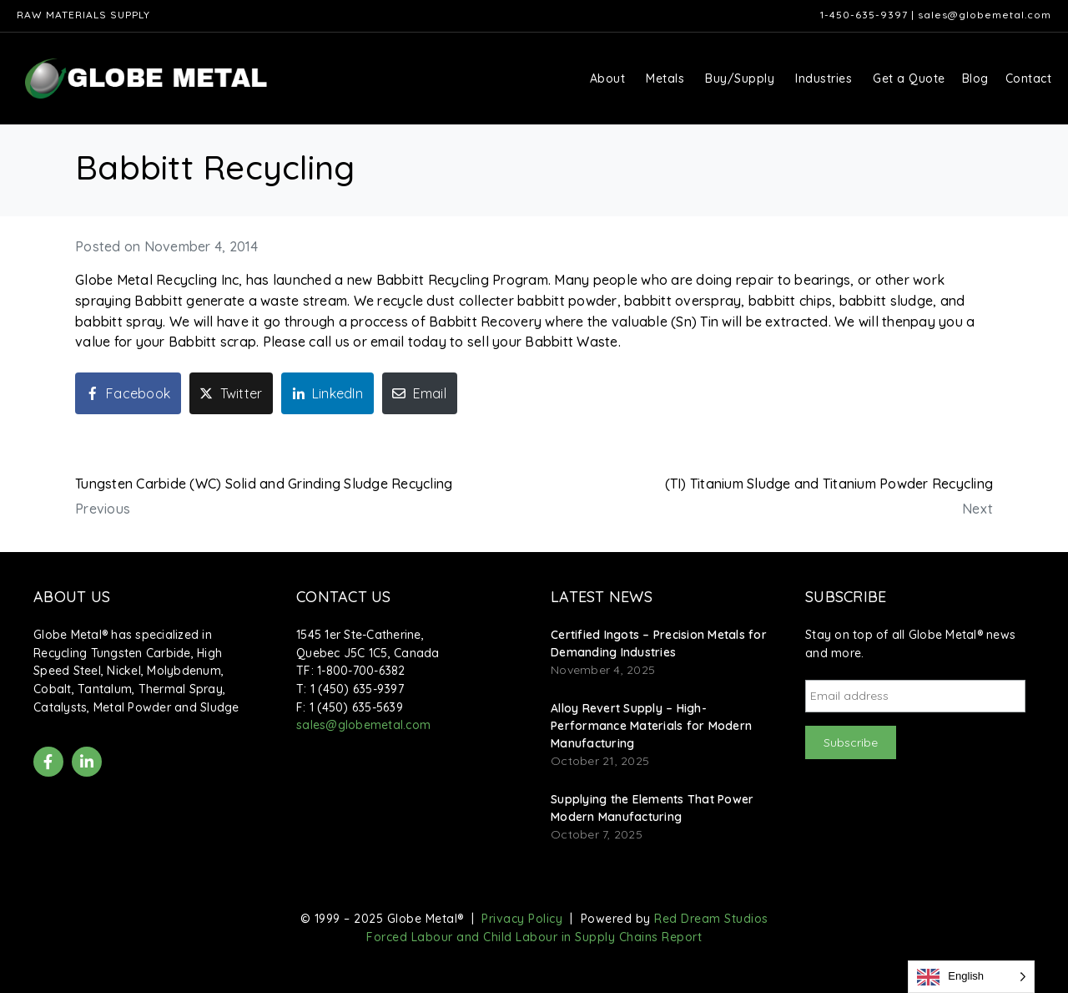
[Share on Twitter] (231, 393)
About (608, 78)
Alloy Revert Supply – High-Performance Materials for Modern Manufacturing (651, 726)
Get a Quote (909, 78)
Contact (1028, 78)
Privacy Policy (521, 918)
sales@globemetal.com (984, 14)
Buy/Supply (739, 78)
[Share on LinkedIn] (327, 393)
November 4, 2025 (603, 669)
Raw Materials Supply (83, 14)
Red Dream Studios (711, 918)
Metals (665, 78)
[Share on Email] (419, 393)
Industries (823, 78)
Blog (975, 78)
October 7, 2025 (596, 834)
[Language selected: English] (971, 976)
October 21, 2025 (600, 760)
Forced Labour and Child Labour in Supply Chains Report (534, 937)
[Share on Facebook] (128, 393)
